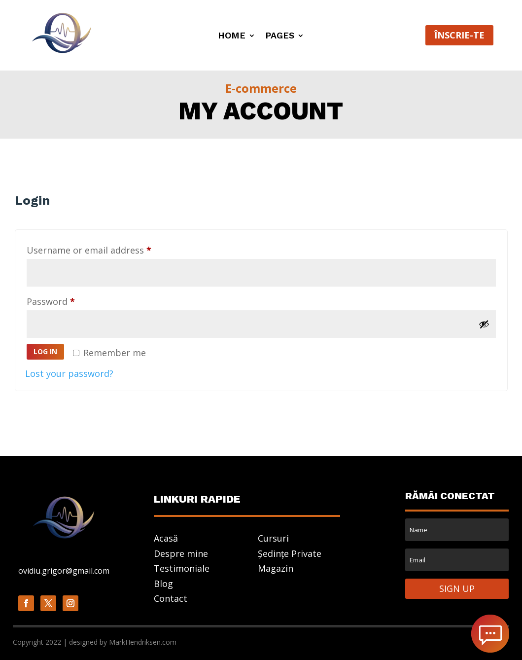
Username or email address (108, 248)
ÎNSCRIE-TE (459, 35)
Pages (279, 36)
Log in (45, 351)
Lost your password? (69, 373)
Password (69, 300)
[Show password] (484, 324)
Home (231, 36)
